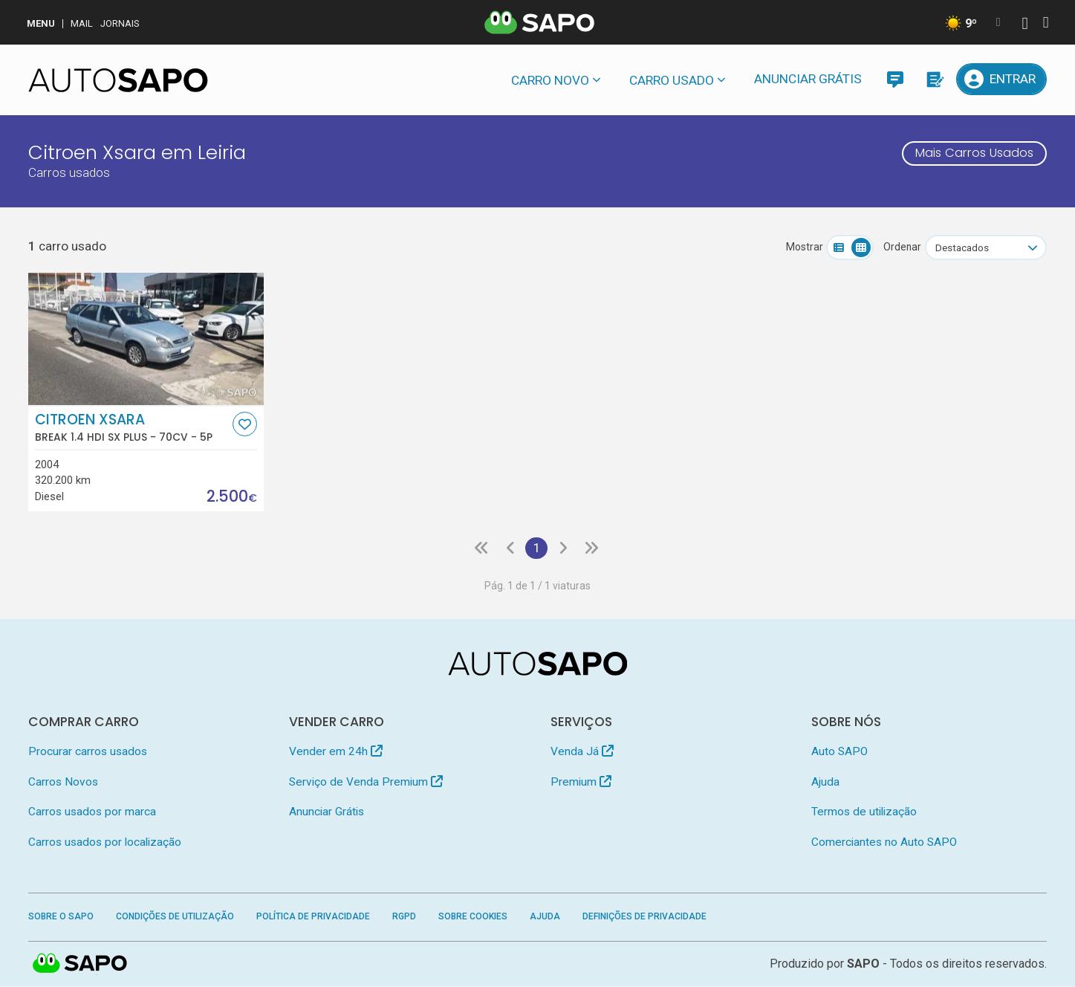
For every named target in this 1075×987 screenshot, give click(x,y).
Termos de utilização (864, 812)
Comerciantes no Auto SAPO (884, 842)
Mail (82, 23)
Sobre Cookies (472, 917)
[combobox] (986, 247)
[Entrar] (1001, 79)
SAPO (80, 964)
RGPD (404, 917)
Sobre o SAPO (61, 917)
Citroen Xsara (132, 427)
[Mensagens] (895, 79)
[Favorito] (245, 424)
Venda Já (582, 752)
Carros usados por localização (104, 842)
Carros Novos (63, 782)
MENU (41, 23)
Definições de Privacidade (644, 917)
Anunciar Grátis (808, 78)
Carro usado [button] (671, 80)
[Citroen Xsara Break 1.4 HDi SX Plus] (146, 339)
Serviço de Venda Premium (366, 782)
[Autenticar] (1024, 25)
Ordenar (902, 247)
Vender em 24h (336, 752)
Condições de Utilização (175, 917)
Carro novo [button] (550, 80)
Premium (581, 782)
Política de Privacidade (313, 917)
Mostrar (804, 247)
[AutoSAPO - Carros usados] (118, 80)
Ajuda (825, 782)
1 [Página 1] (535, 548)
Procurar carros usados (87, 752)
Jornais (120, 23)
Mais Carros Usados (970, 154)
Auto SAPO (839, 752)
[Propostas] (933, 79)
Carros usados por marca (92, 812)
